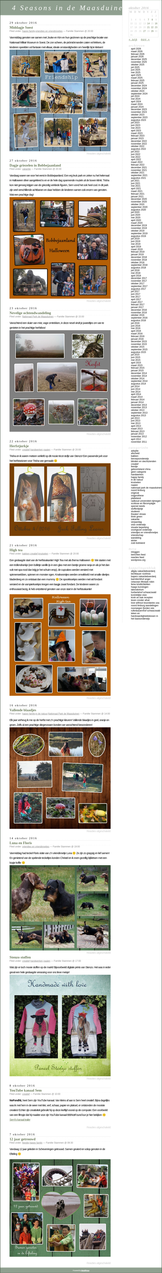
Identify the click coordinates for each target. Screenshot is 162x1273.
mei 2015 (135, 360)
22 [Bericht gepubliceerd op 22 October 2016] (152, 27)
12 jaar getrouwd (22, 1139)
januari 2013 (137, 433)
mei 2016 (135, 328)
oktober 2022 (137, 146)
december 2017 (139, 278)
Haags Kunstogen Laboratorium (139, 588)
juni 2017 (135, 294)
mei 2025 (135, 72)
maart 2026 (137, 51)
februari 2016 (137, 336)
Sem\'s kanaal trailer (20, 1119)
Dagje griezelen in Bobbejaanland (35, 165)
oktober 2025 (137, 64)
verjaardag (136, 522)
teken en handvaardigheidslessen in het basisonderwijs (144, 616)
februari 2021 (137, 194)
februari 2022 (137, 164)
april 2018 (136, 275)
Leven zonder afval (140, 600)
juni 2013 (135, 420)
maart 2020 (137, 223)
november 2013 (139, 407)
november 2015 (139, 344)
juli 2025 (135, 67)
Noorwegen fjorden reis (142, 608)
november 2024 (139, 88)
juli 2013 (135, 418)
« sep (133, 39)
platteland (136, 498)
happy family (28, 31)
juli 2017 (135, 291)
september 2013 (139, 412)
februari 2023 (137, 135)
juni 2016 (135, 325)
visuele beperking (140, 527)
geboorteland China (140, 469)
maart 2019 (137, 249)
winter (134, 540)
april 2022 (136, 159)
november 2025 (139, 62)
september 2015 (139, 349)
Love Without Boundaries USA (145, 603)
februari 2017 (137, 304)
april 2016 (136, 331)
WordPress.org (138, 560)
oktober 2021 (137, 172)
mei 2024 (135, 99)
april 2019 (136, 246)
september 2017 (139, 286)
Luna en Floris (21, 843)
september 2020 (139, 207)
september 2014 (139, 381)
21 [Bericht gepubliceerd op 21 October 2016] (148, 27)
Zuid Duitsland (138, 543)
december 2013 (139, 405)
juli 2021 (135, 180)
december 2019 (139, 225)
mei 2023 (135, 128)
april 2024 (136, 101)
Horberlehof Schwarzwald (143, 592)
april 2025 (136, 75)
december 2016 (139, 310)
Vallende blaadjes (23, 710)
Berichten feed (138, 554)
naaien (46, 449)
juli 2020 (135, 212)
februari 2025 (137, 80)
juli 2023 (135, 122)
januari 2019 (137, 254)
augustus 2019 (138, 236)
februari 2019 (137, 251)
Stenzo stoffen (20, 957)
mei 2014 (135, 391)
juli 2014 (135, 386)
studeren (135, 511)
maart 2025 (137, 77)
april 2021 (136, 188)
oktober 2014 (137, 378)
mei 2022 (135, 157)
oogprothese (137, 495)
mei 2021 (135, 186)
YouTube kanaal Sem (26, 1090)
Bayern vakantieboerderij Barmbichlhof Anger (143, 577)
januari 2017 (137, 307)
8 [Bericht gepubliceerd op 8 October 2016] (152, 19)
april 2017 (136, 299)
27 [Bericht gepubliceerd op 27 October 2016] (144, 31)
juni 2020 (135, 215)
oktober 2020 (137, 204)
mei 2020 (135, 217)
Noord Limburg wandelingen (144, 605)
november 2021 (139, 170)
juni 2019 (135, 241)
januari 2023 (137, 138)
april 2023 (136, 130)
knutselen (43, 553)
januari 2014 (137, 402)
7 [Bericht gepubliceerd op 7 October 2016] (148, 19)
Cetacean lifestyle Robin (142, 581)
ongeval (135, 493)
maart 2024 (137, 104)
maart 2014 (137, 397)
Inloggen (135, 552)
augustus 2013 (138, 415)
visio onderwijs (138, 524)
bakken (26, 553)
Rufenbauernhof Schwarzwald (145, 610)
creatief (26, 449)
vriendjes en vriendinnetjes (49, 31)
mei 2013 (135, 423)
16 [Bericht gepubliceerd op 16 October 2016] (156, 23)
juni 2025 (135, 69)
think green (136, 516)
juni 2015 (135, 357)
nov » (145, 39)
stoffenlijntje (137, 508)
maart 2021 (137, 191)
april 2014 (136, 394)
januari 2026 (137, 56)
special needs (138, 506)
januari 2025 (137, 83)
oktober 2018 (137, 262)
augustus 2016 (138, 320)
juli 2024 (135, 96)
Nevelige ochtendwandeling (30, 313)
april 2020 (136, 220)
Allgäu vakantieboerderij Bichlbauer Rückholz (143, 572)
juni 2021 (135, 183)
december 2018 (139, 257)
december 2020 (139, 199)
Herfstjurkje (19, 446)
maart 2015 (137, 365)
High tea (16, 550)
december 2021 (139, 167)
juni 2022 (135, 154)
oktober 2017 (137, 283)
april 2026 (136, 48)
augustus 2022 (138, 149)
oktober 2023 (137, 114)
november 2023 (139, 112)
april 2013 (136, 426)
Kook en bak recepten (142, 597)
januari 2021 (137, 196)
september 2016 (139, 317)
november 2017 (139, 281)
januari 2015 (137, 370)
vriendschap (137, 535)
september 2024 (139, 93)
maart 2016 (137, 333)
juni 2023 (135, 125)
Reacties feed (137, 557)
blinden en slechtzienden (143, 461)
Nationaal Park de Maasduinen (37, 316)
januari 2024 (137, 107)
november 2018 (139, 260)
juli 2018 (135, 270)
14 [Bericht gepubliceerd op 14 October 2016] (148, 23)
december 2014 (139, 373)
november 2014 (139, 376)
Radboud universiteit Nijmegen (146, 501)
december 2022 (139, 141)
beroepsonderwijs (140, 458)
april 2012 (136, 439)
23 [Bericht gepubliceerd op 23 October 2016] (156, 27)
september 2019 (139, 233)
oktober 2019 (137, 230)
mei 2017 (135, 296)
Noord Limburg (138, 490)
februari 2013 (137, 431)
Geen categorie (138, 472)
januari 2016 (137, 339)
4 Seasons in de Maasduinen (70, 8)
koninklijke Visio (139, 595)
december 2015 (139, 341)
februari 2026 (137, 54)
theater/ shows (138, 514)
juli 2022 (135, 151)
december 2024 (139, 85)
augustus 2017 (138, 289)
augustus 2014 (138, 383)
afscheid (135, 453)
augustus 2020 (138, 209)
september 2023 (139, 117)
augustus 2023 (138, 120)
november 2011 (139, 442)
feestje (25, 1142)
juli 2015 (135, 354)
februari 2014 (137, 399)
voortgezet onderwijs (141, 529)
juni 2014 (135, 389)
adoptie (134, 451)
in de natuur (42, 713)
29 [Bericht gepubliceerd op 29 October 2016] (152, 31)
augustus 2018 (138, 267)
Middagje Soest (21, 27)
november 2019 (139, 228)
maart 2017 (137, 302)
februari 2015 (137, 368)
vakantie (26, 169)
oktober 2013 (137, 410)
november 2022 (139, 143)
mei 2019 (135, 244)
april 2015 (136, 362)
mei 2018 (135, 273)
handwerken (36, 449)
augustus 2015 (138, 352)
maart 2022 (137, 162)
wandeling (136, 538)
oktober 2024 (137, 91)
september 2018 (139, 265)
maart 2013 (137, 428)
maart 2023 (137, 133)
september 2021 (139, 175)
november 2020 (139, 201)
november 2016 (139, 312)
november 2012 (139, 436)
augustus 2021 (138, 178)
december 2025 (139, 59)
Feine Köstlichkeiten (140, 584)
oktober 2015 (137, 346)
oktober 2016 (137, 315)
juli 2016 (135, 323)
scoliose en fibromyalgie (143, 503)
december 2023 (139, 109)
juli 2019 (135, 238)
